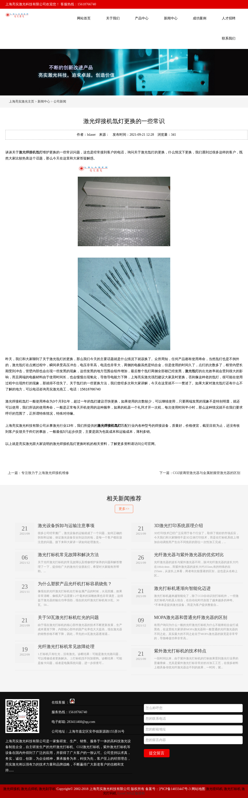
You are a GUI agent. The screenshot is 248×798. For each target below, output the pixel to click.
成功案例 (199, 18)
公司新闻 (60, 101)
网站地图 (198, 789)
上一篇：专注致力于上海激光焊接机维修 (38, 473)
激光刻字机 (47, 789)
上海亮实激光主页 (21, 101)
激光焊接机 (12, 789)
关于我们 (113, 18)
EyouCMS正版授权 (131, 793)
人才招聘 (228, 18)
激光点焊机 (29, 789)
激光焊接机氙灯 (31, 152)
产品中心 (141, 18)
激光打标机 (232, 789)
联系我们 (228, 38)
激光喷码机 (214, 789)
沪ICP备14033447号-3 (175, 789)
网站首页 (84, 18)
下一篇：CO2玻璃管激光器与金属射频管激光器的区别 (199, 473)
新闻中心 (171, 18)
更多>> (124, 509)
